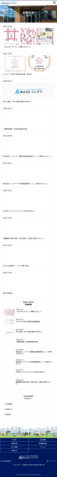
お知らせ (8, 409)
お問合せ (14, 450)
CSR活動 (8, 404)
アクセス (43, 447)
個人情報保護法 (7, 461)
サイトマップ (52, 461)
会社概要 (43, 439)
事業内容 (14, 443)
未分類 (7, 414)
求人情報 (14, 447)
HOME (14, 439)
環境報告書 (43, 443)
